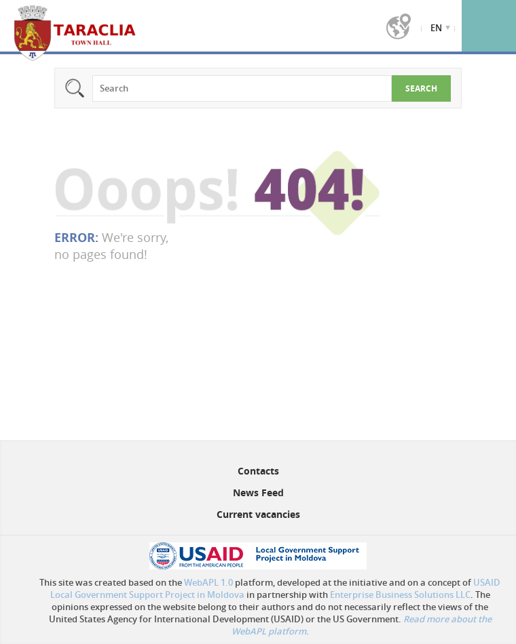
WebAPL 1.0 (208, 582)
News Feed (258, 492)
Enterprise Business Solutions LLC (400, 594)
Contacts (258, 470)
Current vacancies (258, 514)
